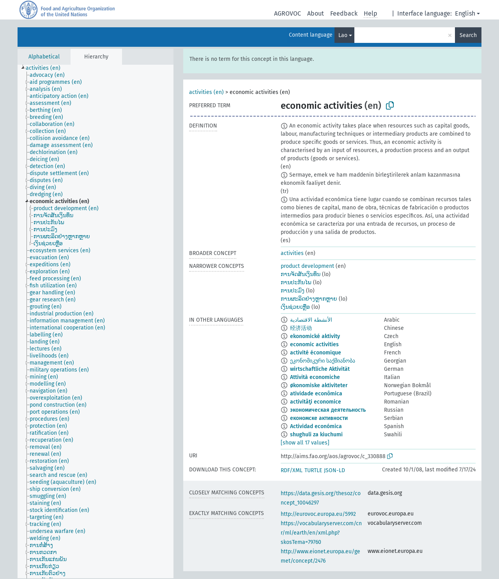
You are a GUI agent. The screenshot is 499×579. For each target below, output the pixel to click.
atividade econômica (316, 393)
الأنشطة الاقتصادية (311, 320)
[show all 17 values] (305, 442)
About (315, 13)
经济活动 (301, 328)
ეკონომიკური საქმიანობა (322, 361)
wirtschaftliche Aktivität (320, 369)
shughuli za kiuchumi (316, 434)
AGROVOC (287, 13)
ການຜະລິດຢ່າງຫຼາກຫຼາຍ (309, 299)
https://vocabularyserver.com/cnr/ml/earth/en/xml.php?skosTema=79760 (321, 532)
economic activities (314, 344)
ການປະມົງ (292, 290)
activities (292, 253)
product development (307, 266)
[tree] (95, 321)
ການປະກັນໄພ (296, 282)
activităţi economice (315, 401)
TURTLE (313, 470)
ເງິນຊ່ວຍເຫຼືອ (295, 307)
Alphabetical (44, 56)
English (465, 13)
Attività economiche (315, 377)
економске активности (319, 418)
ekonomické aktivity (315, 336)
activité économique (315, 352)
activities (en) (206, 92)
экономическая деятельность (328, 410)
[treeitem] (46, 68)
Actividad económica (316, 426)
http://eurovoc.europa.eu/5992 (318, 514)
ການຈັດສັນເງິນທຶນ (300, 274)
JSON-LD (334, 470)
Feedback (343, 13)
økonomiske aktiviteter (319, 385)
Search (468, 35)
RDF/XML (292, 470)
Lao (342, 35)
